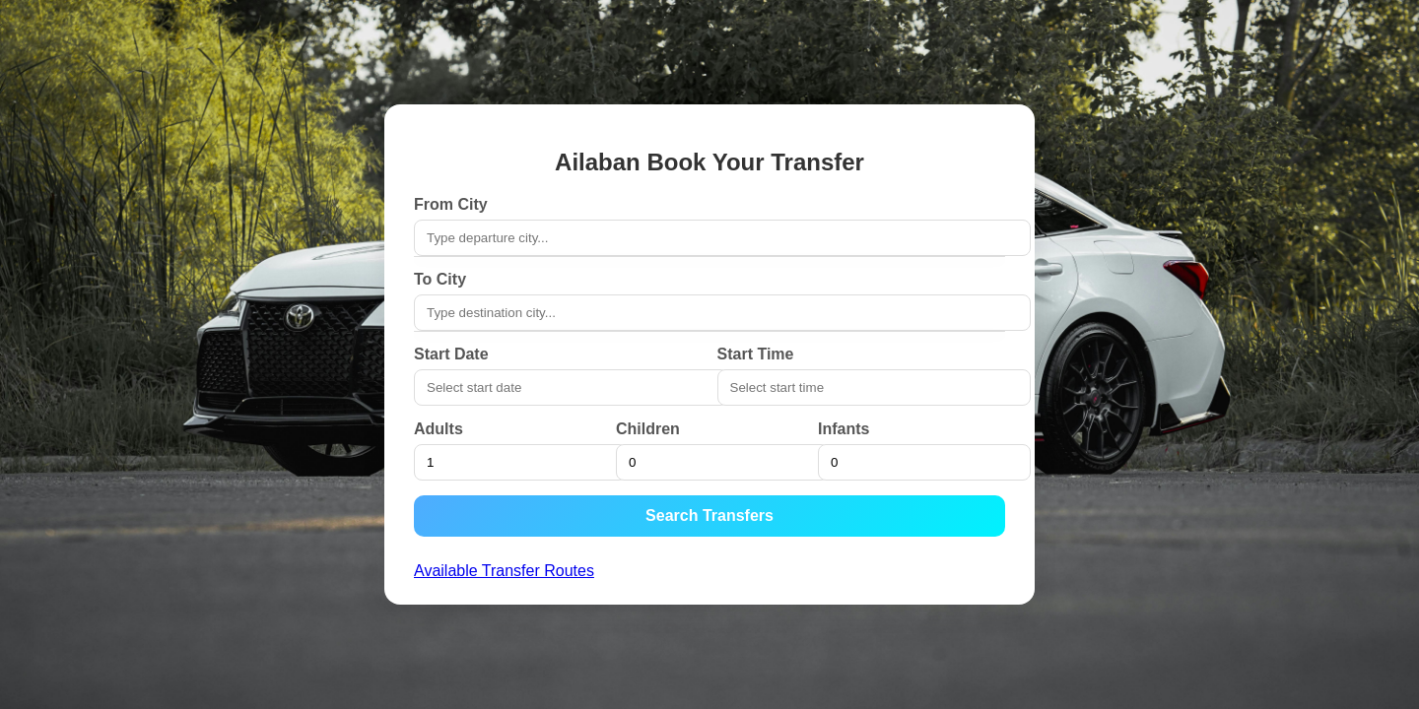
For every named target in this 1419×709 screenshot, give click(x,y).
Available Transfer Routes (504, 570)
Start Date (451, 354)
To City (440, 279)
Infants (843, 428)
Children (648, 428)
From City (451, 204)
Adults (438, 428)
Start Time (755, 354)
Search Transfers (709, 515)
